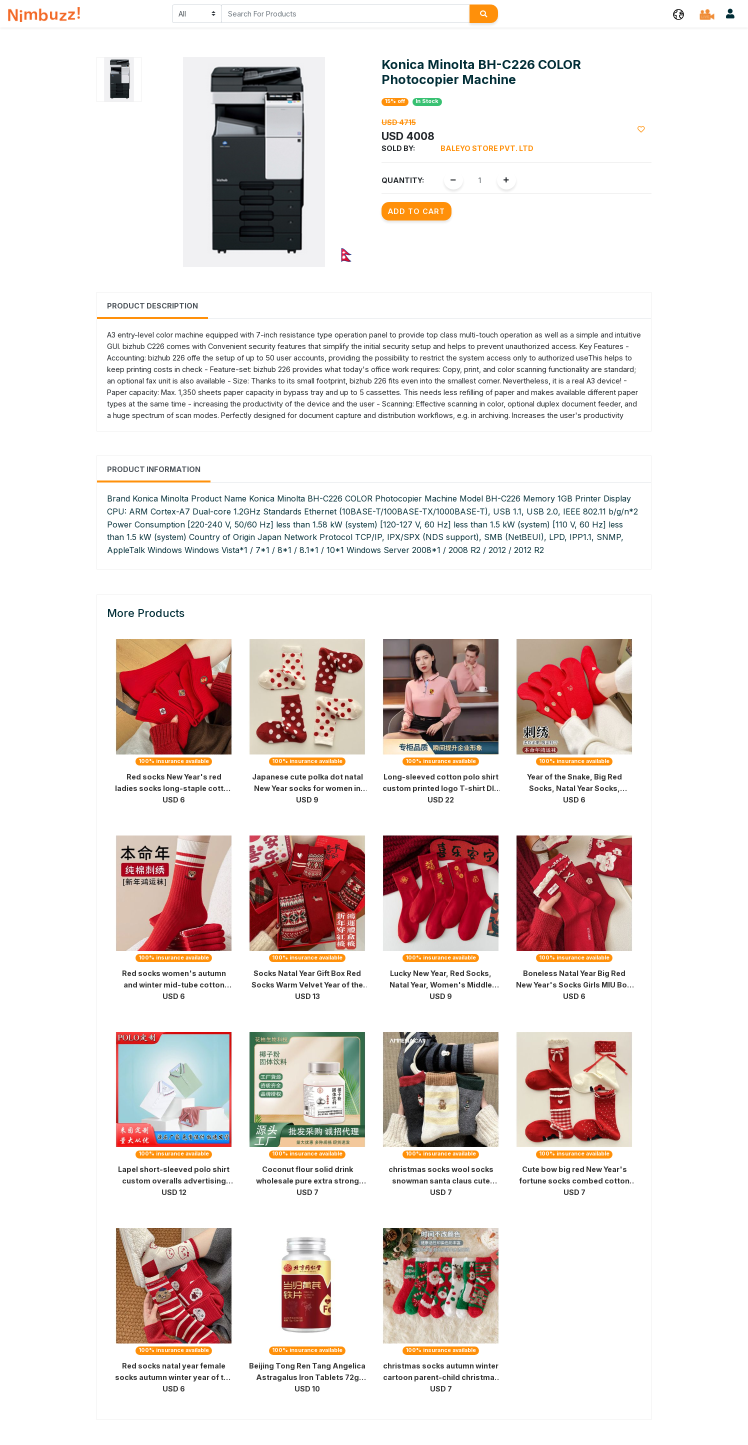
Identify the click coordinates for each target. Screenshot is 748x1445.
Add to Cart (416, 211)
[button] (678, 14)
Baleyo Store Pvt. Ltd (487, 148)
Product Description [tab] (152, 306)
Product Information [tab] (153, 469)
